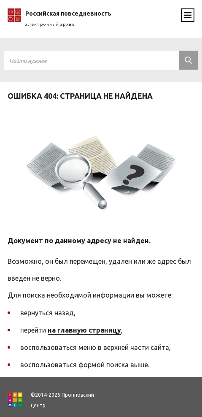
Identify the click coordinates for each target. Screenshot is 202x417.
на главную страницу (84, 330)
